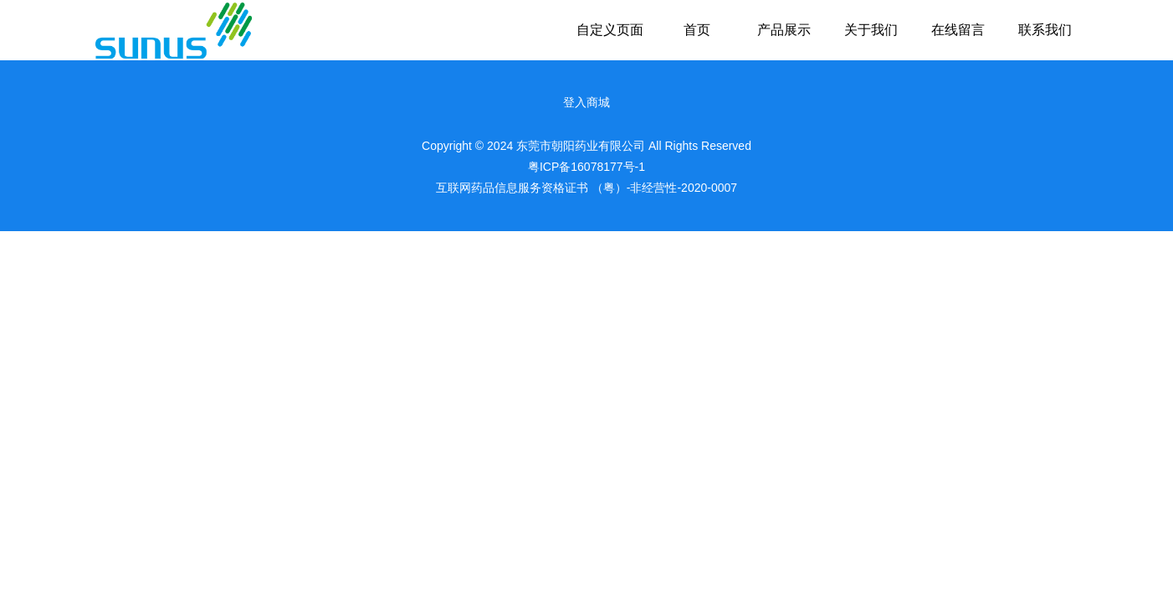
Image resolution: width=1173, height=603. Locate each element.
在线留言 (958, 30)
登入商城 (586, 102)
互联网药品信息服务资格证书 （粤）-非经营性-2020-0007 (586, 187)
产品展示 (784, 30)
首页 (697, 30)
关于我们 (871, 30)
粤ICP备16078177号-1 (586, 166)
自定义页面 (609, 30)
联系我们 (1045, 30)
